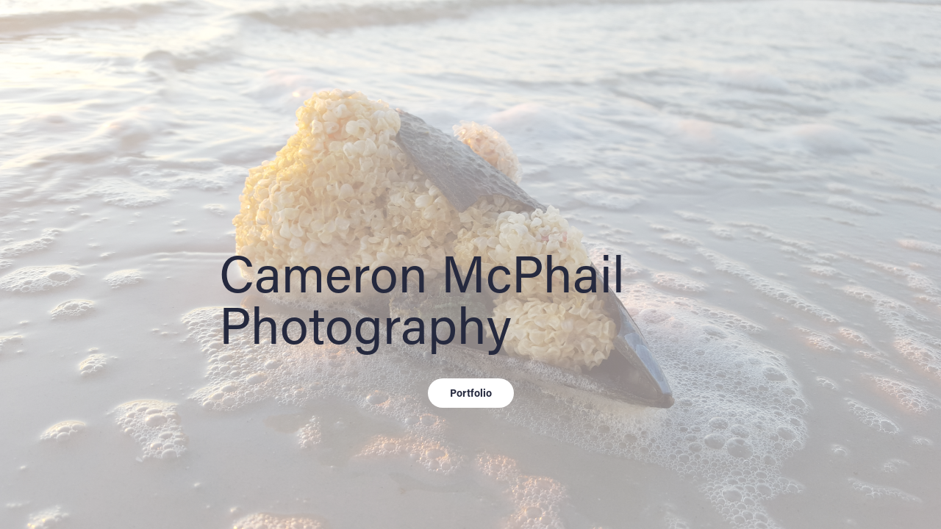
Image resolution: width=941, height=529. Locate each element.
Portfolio (471, 393)
